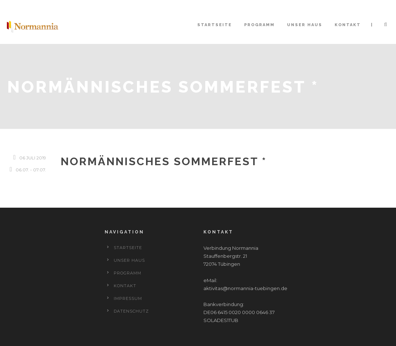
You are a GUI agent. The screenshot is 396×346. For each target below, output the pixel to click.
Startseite (214, 25)
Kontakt (348, 25)
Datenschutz (131, 311)
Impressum (128, 298)
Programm (259, 25)
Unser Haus (304, 25)
